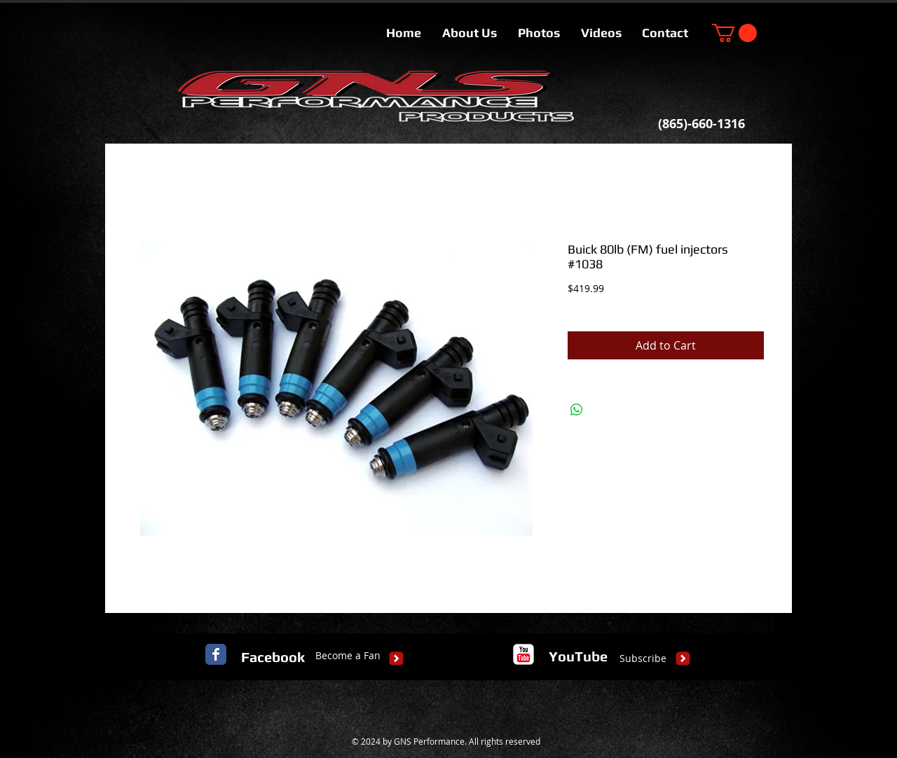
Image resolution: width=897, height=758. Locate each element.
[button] (734, 33)
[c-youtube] (523, 654)
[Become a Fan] (348, 656)
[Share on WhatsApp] (576, 409)
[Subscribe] (642, 659)
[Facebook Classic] (215, 654)
